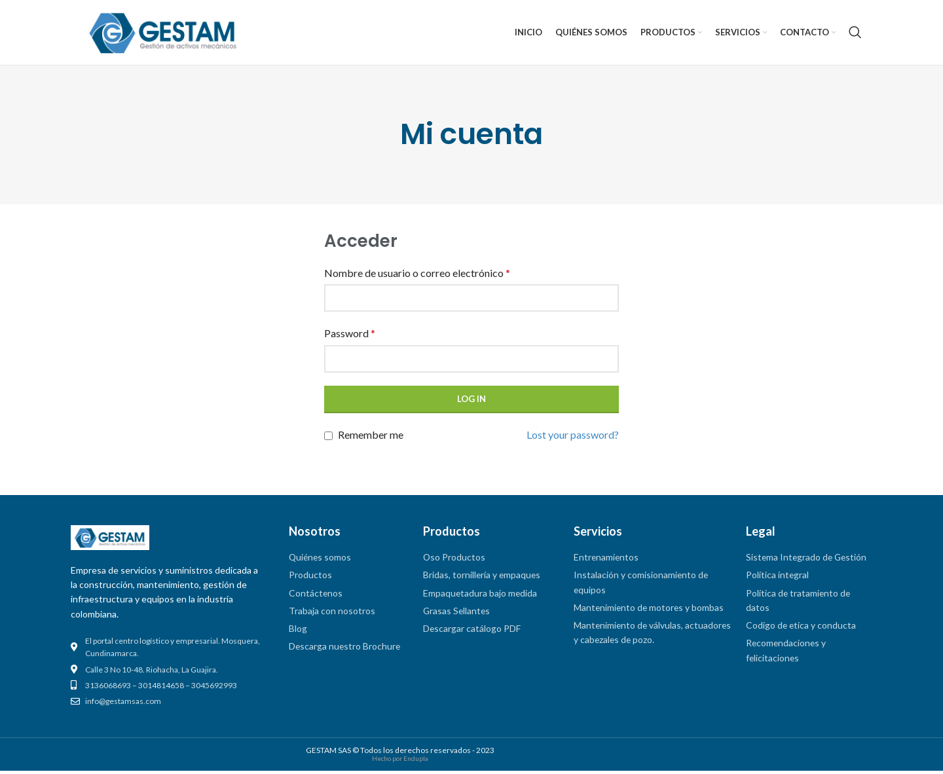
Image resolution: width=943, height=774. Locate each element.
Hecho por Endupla (400, 761)
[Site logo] (163, 32)
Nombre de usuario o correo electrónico (417, 276)
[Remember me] (328, 439)
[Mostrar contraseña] (605, 362)
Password (349, 337)
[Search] (855, 34)
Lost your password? (573, 438)
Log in (471, 402)
